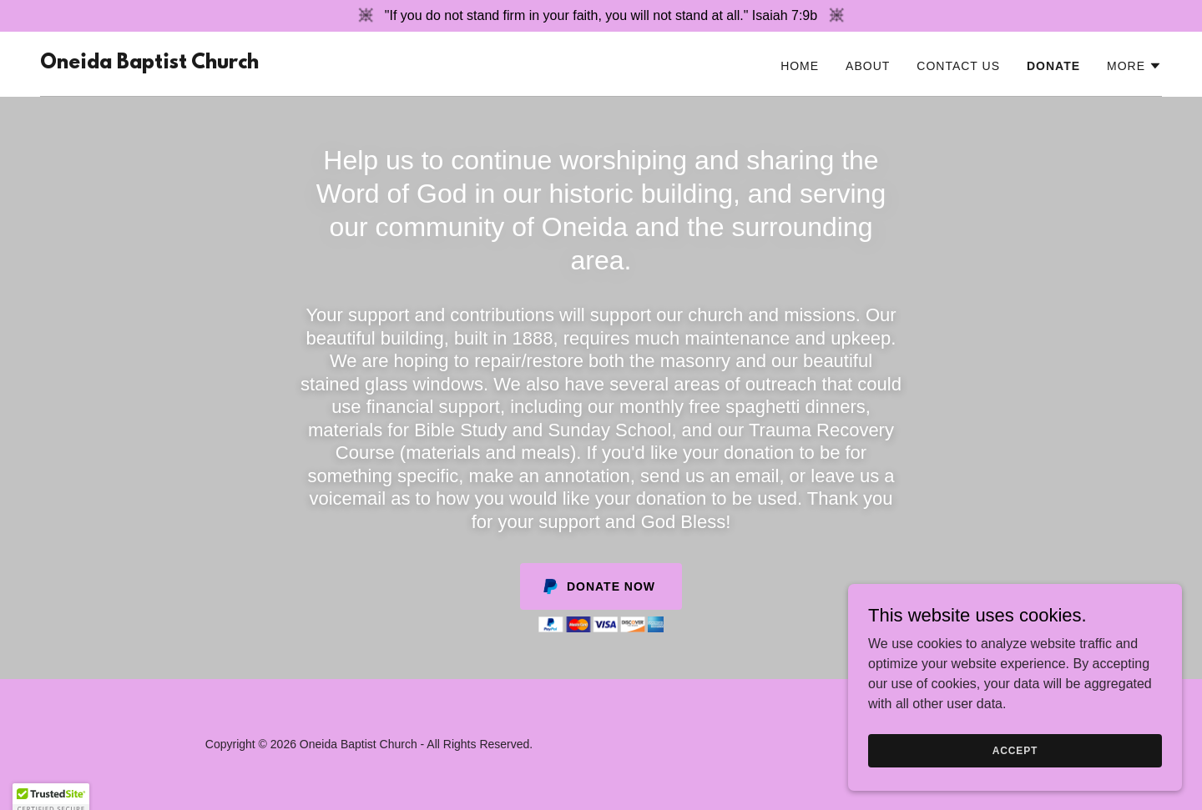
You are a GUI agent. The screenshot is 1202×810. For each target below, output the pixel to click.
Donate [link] (1053, 66)
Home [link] (799, 66)
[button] (1134, 66)
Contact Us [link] (958, 66)
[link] (149, 64)
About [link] (868, 66)
